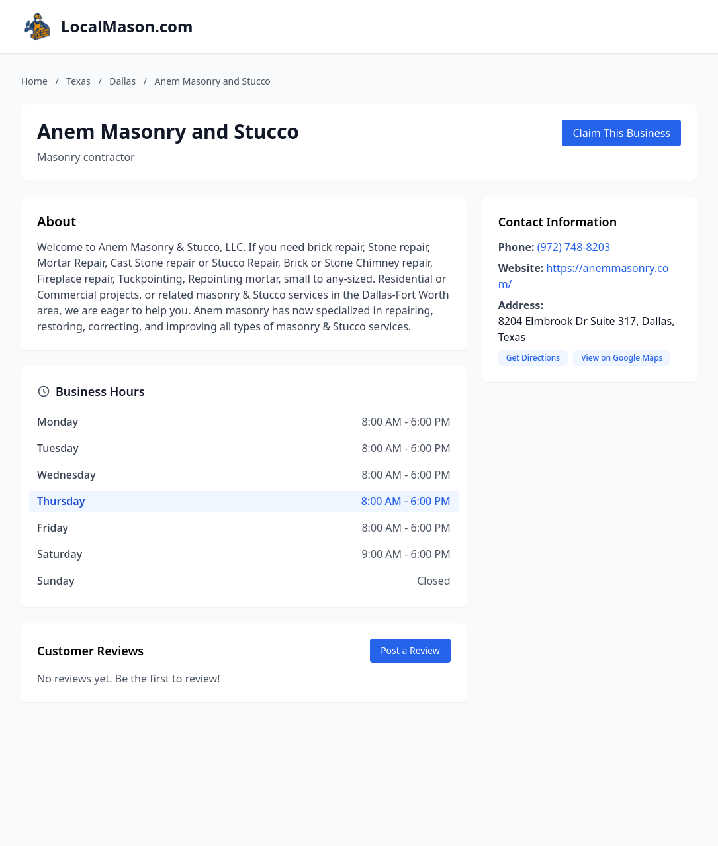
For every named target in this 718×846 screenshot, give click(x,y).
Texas (78, 81)
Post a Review (410, 650)
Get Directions (533, 357)
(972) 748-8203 (573, 247)
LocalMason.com (127, 26)
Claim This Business (621, 133)
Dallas (122, 81)
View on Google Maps (621, 357)
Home (34, 81)
